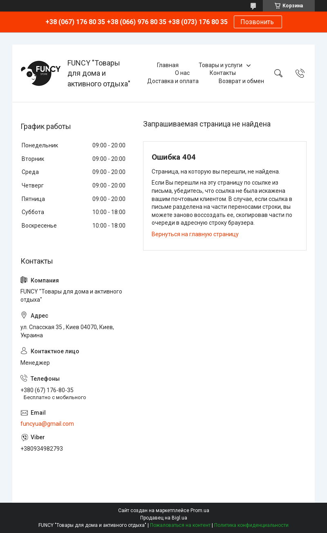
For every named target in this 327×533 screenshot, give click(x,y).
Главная (168, 65)
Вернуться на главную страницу (195, 234)
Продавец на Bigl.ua (163, 518)
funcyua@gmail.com (47, 423)
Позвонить (257, 22)
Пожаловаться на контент (180, 525)
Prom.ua (199, 510)
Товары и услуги (220, 65)
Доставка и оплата (173, 81)
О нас (182, 73)
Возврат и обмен (241, 81)
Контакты (223, 73)
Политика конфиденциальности (251, 525)
